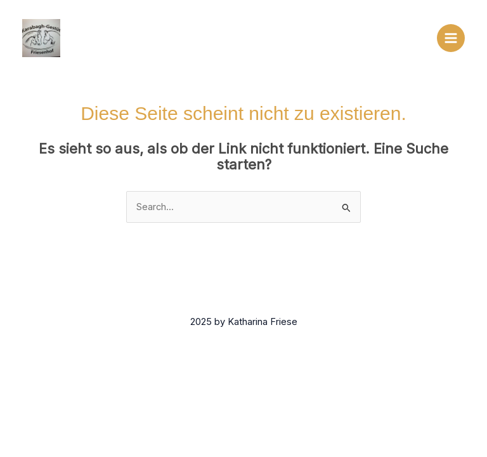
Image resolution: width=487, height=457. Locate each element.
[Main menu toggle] (451, 38)
